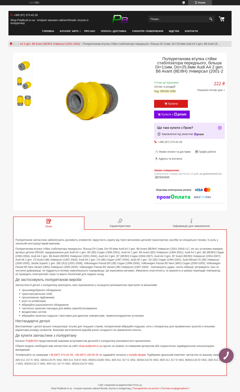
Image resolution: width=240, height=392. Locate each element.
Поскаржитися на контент (146, 388)
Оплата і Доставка (113, 31)
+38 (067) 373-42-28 (61, 354)
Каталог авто (69, 31)
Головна (48, 31)
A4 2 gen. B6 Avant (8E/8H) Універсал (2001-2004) (50, 43)
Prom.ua (137, 385)
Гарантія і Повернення (147, 31)
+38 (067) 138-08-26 (86, 354)
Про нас (89, 31)
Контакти (191, 31)
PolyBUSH (32, 340)
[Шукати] (211, 19)
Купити (173, 103)
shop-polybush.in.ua (90, 345)
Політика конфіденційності (175, 388)
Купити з (173, 114)
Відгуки (174, 31)
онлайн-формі (137, 354)
